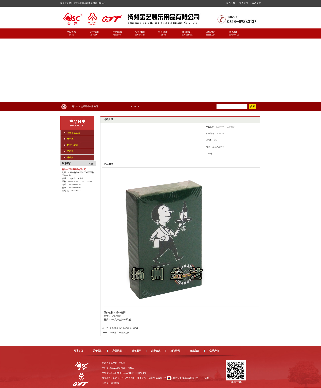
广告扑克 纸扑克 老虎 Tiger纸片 (124, 328)
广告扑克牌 (72, 145)
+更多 (91, 163)
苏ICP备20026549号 (157, 378)
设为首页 (243, 3)
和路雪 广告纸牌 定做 (119, 332)
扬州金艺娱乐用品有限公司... (86, 106)
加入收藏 (230, 3)
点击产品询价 (218, 147)
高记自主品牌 (73, 132)
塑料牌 (70, 151)
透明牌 (70, 157)
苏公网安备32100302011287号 (185, 378)
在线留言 (256, 3)
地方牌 (70, 139)
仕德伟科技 (114, 383)
